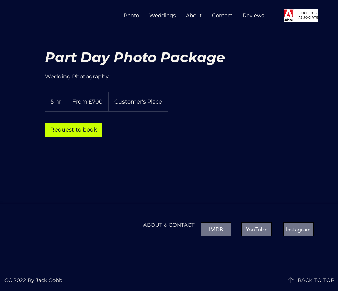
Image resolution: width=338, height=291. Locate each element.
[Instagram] (298, 229)
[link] (73, 130)
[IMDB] (216, 229)
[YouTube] (256, 229)
